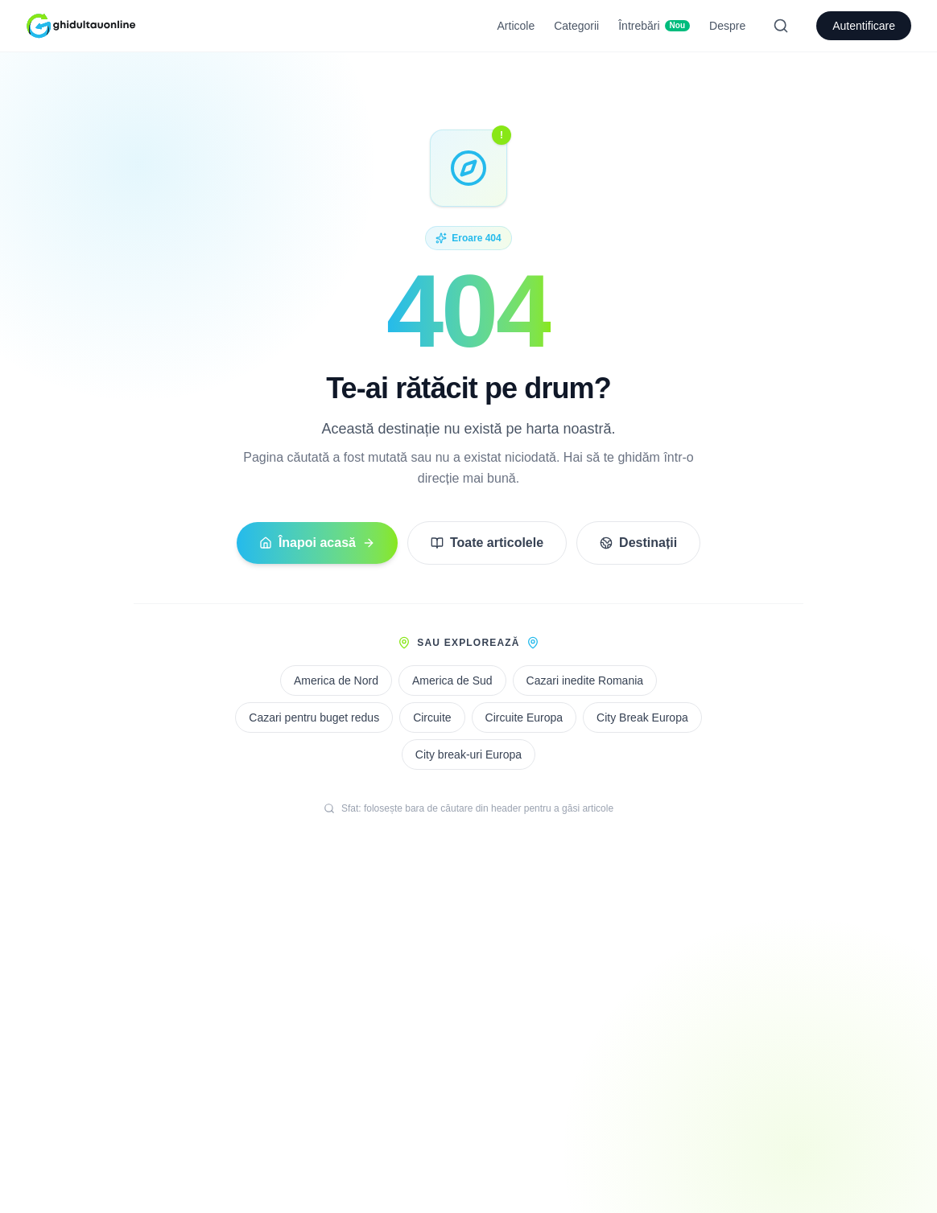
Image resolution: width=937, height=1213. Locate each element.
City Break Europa (642, 717)
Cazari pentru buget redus (314, 717)
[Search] (781, 25)
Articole (516, 25)
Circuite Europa (524, 717)
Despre (727, 25)
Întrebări (654, 25)
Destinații (638, 542)
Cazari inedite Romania (585, 680)
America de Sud (452, 680)
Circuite (432, 717)
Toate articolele (487, 542)
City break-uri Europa (468, 754)
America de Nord (336, 680)
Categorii (576, 25)
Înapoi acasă (317, 542)
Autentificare (863, 25)
